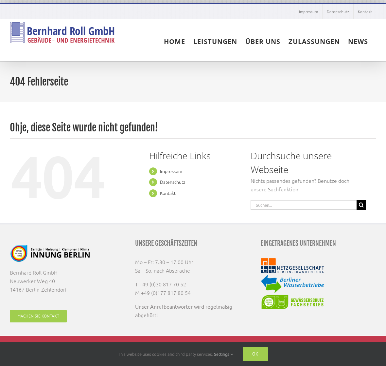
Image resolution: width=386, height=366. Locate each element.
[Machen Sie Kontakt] (38, 316)
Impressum (171, 171)
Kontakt (168, 193)
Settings (223, 354)
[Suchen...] (304, 205)
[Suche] (361, 205)
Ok (255, 354)
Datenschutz (172, 182)
